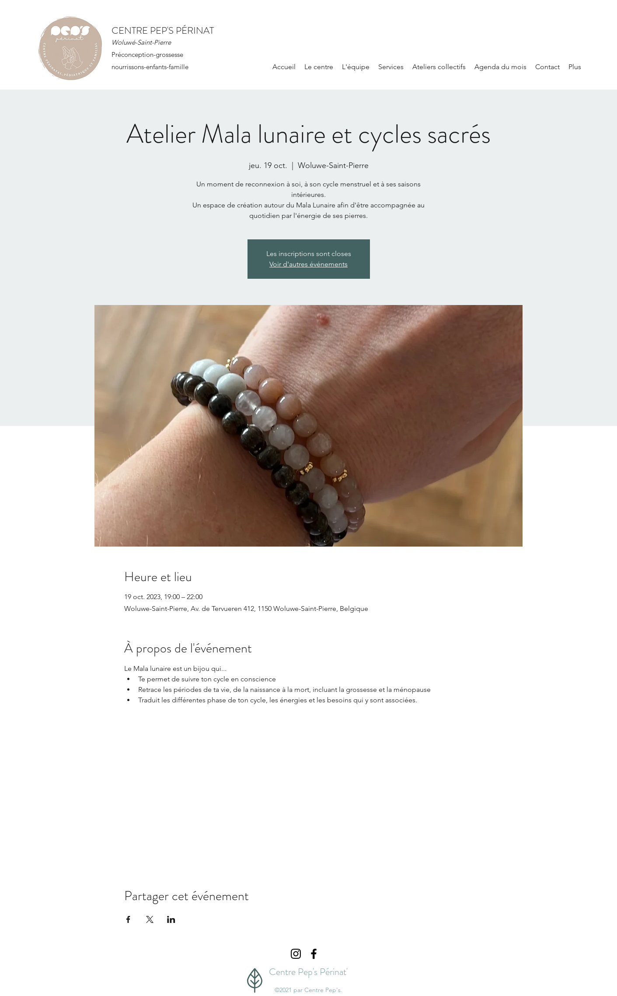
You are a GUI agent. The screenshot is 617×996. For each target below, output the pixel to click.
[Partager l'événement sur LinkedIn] (171, 919)
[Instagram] (296, 954)
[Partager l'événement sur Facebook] (128, 919)
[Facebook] (314, 954)
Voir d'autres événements (308, 264)
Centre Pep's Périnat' (308, 971)
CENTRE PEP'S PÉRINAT (163, 30)
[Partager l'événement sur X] (150, 919)
